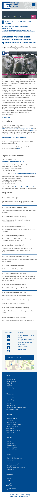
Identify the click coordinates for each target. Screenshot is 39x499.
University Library (11, 419)
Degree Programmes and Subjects (16, 400)
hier (31, 130)
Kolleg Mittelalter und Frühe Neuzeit (16, 26)
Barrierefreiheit (23, 496)
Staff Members (10, 406)
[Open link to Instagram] (7, 337)
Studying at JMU (11, 381)
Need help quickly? (11, 470)
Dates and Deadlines (12, 398)
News (8, 402)
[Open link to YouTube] (7, 351)
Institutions (9, 387)
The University (10, 379)
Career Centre (10, 432)
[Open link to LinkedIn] (7, 344)
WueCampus (10, 443)
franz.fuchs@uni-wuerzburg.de (26, 173)
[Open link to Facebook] (7, 347)
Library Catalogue (11, 449)
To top (8, 480)
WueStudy (9, 441)
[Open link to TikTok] (7, 340)
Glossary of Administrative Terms (16, 408)
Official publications (12, 410)
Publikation (7, 117)
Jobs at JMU (10, 404)
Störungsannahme (11, 466)
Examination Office (12, 427)
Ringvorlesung (7, 28)
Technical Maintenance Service (15, 468)
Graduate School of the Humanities (25, 187)
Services (9, 415)
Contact (21, 332)
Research (9, 383)
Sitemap (8, 479)
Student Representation (13, 430)
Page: (7, 489)
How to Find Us (10, 460)
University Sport (11, 423)
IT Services (9, 421)
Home (8, 375)
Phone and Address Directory (15, 458)
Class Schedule (11, 445)
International (10, 389)
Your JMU (9, 437)
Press (8, 462)
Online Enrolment (11, 447)
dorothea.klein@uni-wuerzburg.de (14, 161)
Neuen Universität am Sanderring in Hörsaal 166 (18, 129)
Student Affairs (10, 428)
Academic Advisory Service (14, 425)
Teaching (9, 385)
